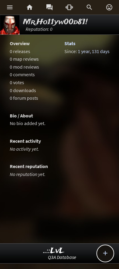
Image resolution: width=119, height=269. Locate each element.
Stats (69, 43)
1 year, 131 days (94, 51)
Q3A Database (62, 257)
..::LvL (54, 251)
